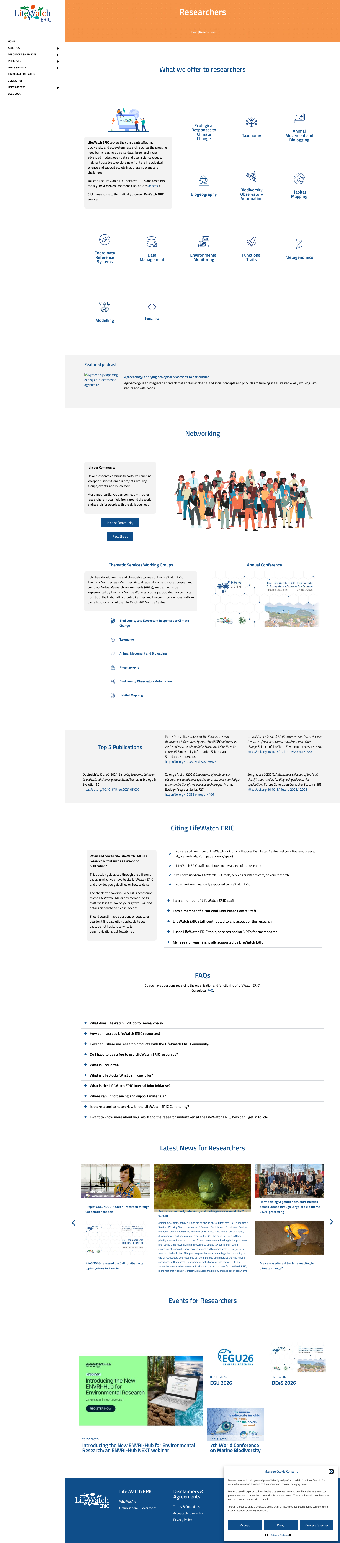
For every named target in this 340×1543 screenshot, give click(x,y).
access (153, 185)
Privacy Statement (281, 1535)
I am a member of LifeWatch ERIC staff (203, 900)
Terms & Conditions (186, 1506)
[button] (331, 1471)
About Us (35, 48)
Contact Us (15, 80)
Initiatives (35, 61)
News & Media (35, 67)
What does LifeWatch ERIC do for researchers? (126, 1023)
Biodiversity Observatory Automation (145, 681)
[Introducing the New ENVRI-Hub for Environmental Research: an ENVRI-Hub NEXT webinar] (141, 1391)
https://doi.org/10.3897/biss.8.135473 (190, 761)
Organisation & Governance (138, 1507)
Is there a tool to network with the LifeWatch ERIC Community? (139, 1106)
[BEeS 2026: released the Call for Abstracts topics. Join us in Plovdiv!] (115, 1247)
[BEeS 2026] (297, 1357)
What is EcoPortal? (104, 1065)
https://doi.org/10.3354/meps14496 (189, 794)
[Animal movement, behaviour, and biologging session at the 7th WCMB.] (202, 1218)
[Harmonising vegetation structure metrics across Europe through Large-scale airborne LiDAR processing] (289, 1190)
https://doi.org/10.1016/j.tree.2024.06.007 (111, 789)
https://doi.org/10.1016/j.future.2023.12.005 (277, 789)
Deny (280, 1525)
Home (11, 41)
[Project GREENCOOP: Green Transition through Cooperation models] (115, 1190)
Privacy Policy (182, 1519)
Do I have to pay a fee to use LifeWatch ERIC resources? (134, 1054)
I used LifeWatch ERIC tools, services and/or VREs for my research (225, 932)
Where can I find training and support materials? (128, 1096)
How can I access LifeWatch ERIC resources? (125, 1033)
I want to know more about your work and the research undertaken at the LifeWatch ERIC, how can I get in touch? (179, 1117)
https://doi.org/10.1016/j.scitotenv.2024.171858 (279, 751)
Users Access (35, 87)
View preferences (317, 1525)
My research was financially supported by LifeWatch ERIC (218, 942)
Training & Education (21, 74)
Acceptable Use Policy (188, 1513)
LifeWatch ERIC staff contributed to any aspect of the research (222, 921)
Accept (245, 1525)
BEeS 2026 (14, 94)
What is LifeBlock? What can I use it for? (121, 1075)
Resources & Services (35, 54)
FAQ (210, 990)
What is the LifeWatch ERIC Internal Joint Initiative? (130, 1086)
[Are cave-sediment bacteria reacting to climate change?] (289, 1247)
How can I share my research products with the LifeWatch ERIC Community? (150, 1044)
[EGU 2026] (235, 1357)
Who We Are (127, 1501)
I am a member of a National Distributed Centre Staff (214, 911)
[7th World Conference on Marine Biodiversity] (235, 1424)
